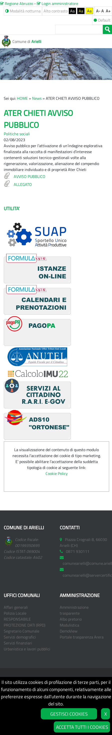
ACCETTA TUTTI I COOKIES (82, 727)
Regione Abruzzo (16, 3)
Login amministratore (57, 3)
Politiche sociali (17, 134)
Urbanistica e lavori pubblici (27, 649)
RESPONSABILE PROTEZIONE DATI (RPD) (24, 622)
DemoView (68, 631)
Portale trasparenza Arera (82, 637)
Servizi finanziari (18, 643)
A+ (108, 11)
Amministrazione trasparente (74, 610)
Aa (72, 11)
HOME (22, 98)
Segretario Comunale (21, 631)
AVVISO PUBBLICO (29, 176)
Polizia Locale (15, 613)
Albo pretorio (71, 619)
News (37, 98)
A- (98, 11)
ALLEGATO (23, 184)
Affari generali (16, 607)
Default (102, 20)
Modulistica (69, 625)
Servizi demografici (20, 637)
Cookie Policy (57, 473)
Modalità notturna (23, 11)
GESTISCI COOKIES (69, 713)
